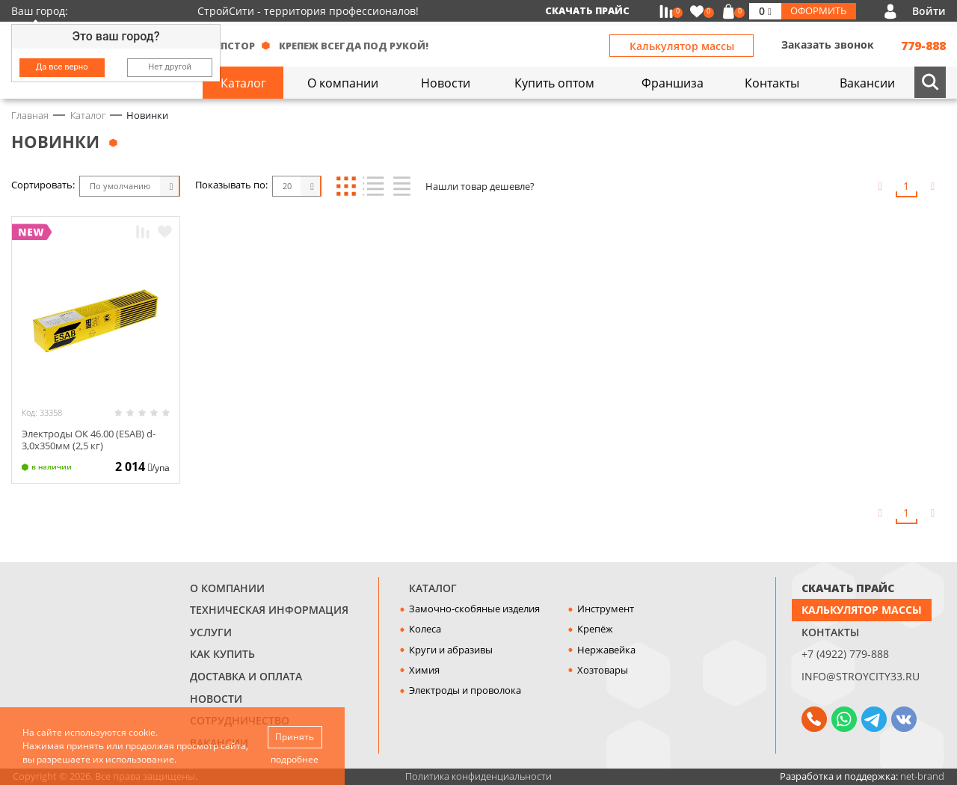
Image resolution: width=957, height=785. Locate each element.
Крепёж (595, 628)
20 (287, 185)
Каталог (433, 588)
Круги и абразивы (451, 649)
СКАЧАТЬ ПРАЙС (847, 588)
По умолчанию (120, 185)
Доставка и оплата (246, 676)
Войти (929, 11)
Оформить (818, 10)
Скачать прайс (587, 10)
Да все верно (62, 67)
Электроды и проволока (465, 690)
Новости (216, 699)
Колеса (425, 628)
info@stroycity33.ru (860, 676)
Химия (424, 670)
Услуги (211, 632)
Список (373, 186)
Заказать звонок (827, 44)
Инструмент (605, 608)
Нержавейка (606, 649)
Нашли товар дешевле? (480, 186)
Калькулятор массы (682, 46)
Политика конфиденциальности (478, 776)
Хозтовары (602, 670)
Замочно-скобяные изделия (474, 608)
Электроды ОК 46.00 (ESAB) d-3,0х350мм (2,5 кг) (89, 439)
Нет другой (169, 67)
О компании (227, 588)
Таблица (400, 186)
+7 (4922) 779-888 (845, 654)
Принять (294, 736)
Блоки (346, 186)
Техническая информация (269, 610)
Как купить (222, 654)
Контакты (830, 632)
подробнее (295, 759)
